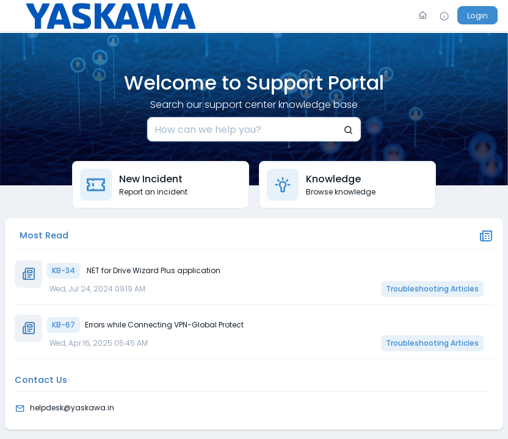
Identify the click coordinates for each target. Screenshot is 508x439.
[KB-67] (286, 324)
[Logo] (110, 15)
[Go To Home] (422, 15)
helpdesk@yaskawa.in (72, 407)
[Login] (477, 15)
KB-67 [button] (63, 324)
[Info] (444, 15)
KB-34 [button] (63, 270)
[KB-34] (286, 270)
